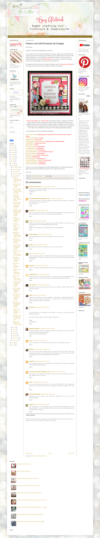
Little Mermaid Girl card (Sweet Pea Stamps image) (16, 297)
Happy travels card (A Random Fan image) (16, 311)
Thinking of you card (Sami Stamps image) (16, 284)
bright (43, 178)
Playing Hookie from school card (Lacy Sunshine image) (16, 205)
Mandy (31, 244)
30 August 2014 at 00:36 (43, 285)
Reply (30, 194)
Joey (30, 340)
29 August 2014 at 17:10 (43, 274)
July (14, 327)
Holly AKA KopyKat (34, 394)
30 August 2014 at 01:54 (39, 295)
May (14, 331)
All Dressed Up (30, 139)
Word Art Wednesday (31, 163)
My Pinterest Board (24, 36)
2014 (12, 165)
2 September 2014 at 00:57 (39, 340)
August (15, 176)
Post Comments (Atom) (39, 456)
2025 (13, 146)
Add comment (30, 415)
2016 (12, 161)
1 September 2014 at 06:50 (47, 328)
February (15, 338)
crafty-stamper (33, 234)
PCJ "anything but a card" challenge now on (29, 492)
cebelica (31, 404)
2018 (12, 156)
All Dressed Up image (35, 178)
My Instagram (33, 36)
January (15, 340)
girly (70, 178)
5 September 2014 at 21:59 (48, 394)
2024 (13, 148)
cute (46, 178)
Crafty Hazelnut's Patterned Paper (35, 141)
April (14, 333)
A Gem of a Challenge (32, 138)
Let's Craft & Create (31, 150)
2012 (12, 345)
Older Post (71, 453)
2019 (12, 154)
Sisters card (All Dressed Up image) (16, 185)
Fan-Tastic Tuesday (31, 146)
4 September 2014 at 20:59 (39, 382)
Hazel (30, 295)
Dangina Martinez (34, 328)
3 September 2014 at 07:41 (42, 361)
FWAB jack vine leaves (53, 178)
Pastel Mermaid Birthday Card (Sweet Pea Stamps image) (16, 212)
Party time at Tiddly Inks (23, 471)
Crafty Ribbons (30, 143)
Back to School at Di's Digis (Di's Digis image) (16, 247)
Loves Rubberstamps (31, 151)
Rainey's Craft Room (35, 186)
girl (67, 178)
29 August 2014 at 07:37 (45, 234)
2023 (13, 150)
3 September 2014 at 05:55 (42, 349)
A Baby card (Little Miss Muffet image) (17, 323)
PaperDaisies (33, 274)
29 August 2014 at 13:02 (41, 265)
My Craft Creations (31, 153)
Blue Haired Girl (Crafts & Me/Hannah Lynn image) (31, 521)
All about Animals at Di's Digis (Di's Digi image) (16, 180)
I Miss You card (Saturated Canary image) (28, 485)
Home (50, 453)
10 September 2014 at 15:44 (42, 404)
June (14, 329)
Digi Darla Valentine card (24, 464)
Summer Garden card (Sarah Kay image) (16, 219)
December (16, 167)
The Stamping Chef (31, 158)
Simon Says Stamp (31, 155)
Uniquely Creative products (44, 36)
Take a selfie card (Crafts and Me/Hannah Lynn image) (32, 507)
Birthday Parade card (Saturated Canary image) (17, 253)
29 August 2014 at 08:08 (40, 244)
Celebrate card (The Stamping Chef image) (16, 271)
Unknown (32, 265)
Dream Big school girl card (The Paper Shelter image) (16, 197)
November (16, 169)
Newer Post (29, 453)
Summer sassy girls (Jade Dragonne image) (16, 290)
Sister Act (28, 157)
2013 (12, 343)
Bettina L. (32, 349)
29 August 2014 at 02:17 (56, 198)
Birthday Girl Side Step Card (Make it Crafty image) (16, 234)
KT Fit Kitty (32, 285)
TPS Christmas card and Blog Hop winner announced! (32, 500)
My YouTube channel (13, 36)
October (15, 171)
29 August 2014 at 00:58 (48, 186)
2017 (12, 159)
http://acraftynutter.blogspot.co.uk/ (39, 371)
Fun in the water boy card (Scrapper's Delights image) (16, 227)
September (16, 173)
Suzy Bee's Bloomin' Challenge (34, 160)
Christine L (32, 307)
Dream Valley (29, 145)
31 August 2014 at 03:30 (42, 307)
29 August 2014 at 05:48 (41, 210)
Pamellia (31, 210)
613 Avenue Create (31, 134)
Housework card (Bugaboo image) (15, 265)
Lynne (31, 221)
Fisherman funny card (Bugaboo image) (16, 259)
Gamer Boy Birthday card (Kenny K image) (16, 241)
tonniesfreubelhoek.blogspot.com (39, 198)
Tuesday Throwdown (31, 162)
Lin (30, 253)
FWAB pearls (62, 178)
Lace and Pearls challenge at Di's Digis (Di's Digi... (16, 317)
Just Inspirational (30, 148)
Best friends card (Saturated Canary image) (17, 278)
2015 (12, 163)
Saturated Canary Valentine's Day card (27, 478)
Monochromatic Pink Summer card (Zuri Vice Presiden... (17, 191)
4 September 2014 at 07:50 (57, 371)
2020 (13, 152)
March (15, 335)
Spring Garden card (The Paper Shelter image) (30, 514)
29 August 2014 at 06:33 (39, 221)
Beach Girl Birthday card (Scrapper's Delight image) (16, 304)
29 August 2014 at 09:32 (38, 253)
